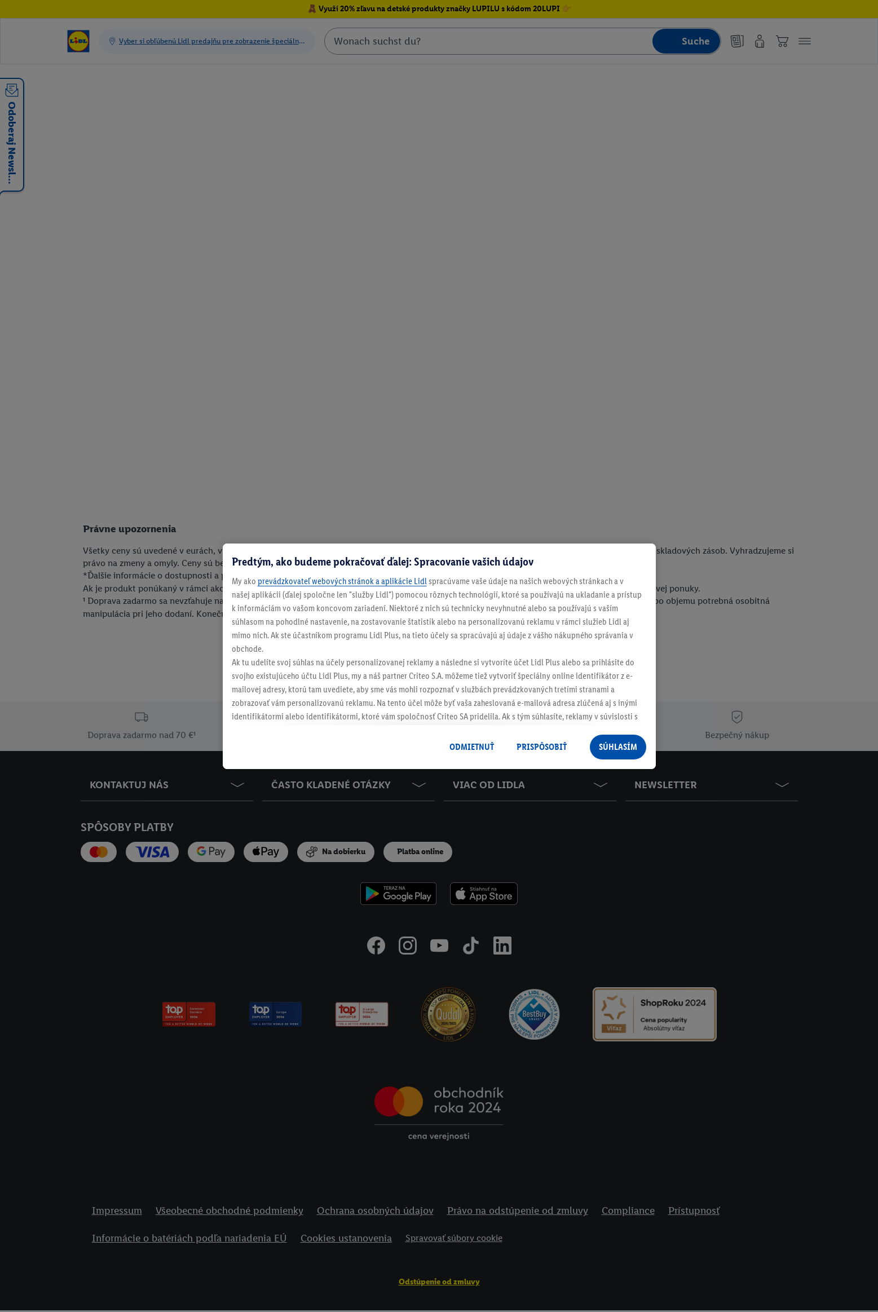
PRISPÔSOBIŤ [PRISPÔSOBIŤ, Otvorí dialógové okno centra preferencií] (542, 746)
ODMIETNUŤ (471, 746)
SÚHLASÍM (618, 746)
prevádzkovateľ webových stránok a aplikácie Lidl (342, 581)
